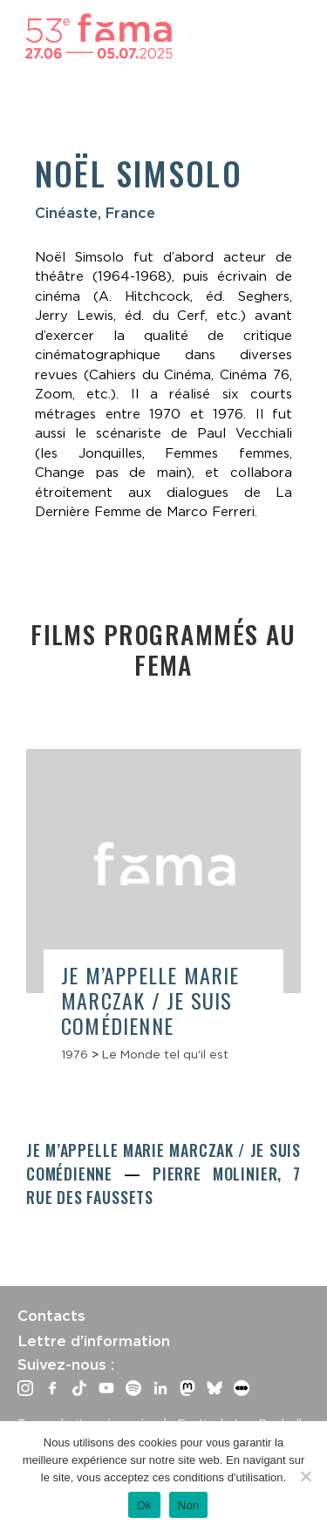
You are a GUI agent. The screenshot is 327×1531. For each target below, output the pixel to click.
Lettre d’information (93, 1341)
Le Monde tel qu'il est (165, 1054)
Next (288, 864)
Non (189, 1505)
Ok (144, 1505)
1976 (74, 1054)
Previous (39, 858)
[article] (163, 913)
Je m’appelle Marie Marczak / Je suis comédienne (150, 1000)
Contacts (51, 1315)
